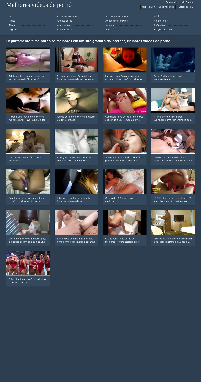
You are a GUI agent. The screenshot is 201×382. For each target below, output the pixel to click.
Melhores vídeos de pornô (39, 4)
